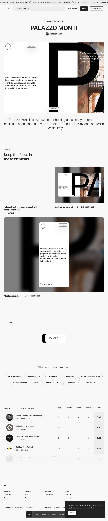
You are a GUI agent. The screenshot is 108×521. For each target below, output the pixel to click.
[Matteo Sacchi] (54, 33)
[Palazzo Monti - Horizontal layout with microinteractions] (28, 185)
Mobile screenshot (12, 296)
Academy (28, 491)
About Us (68, 494)
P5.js (59, 382)
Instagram (57, 507)
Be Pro (84, 8)
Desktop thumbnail (85, 207)
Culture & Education (35, 376)
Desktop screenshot (64, 207)
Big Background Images (90, 376)
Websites (7, 491)
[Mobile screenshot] (54, 254)
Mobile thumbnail (32, 296)
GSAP (48, 382)
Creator (37, 514)
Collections (7, 494)
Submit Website (96, 8)
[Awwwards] (8, 8)
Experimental (54, 376)
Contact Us (69, 498)
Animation (70, 376)
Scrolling (36, 382)
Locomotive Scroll (88, 382)
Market (27, 498)
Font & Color (45, 514)
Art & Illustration (14, 376)
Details (54, 514)
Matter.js (71, 382)
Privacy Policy (29, 507)
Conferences (49, 494)
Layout (11, 213)
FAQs (67, 491)
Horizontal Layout (20, 382)
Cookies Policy (8, 507)
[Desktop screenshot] (79, 185)
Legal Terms (19, 507)
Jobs (26, 494)
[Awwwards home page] (29, 514)
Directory (48, 491)
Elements (61, 514)
